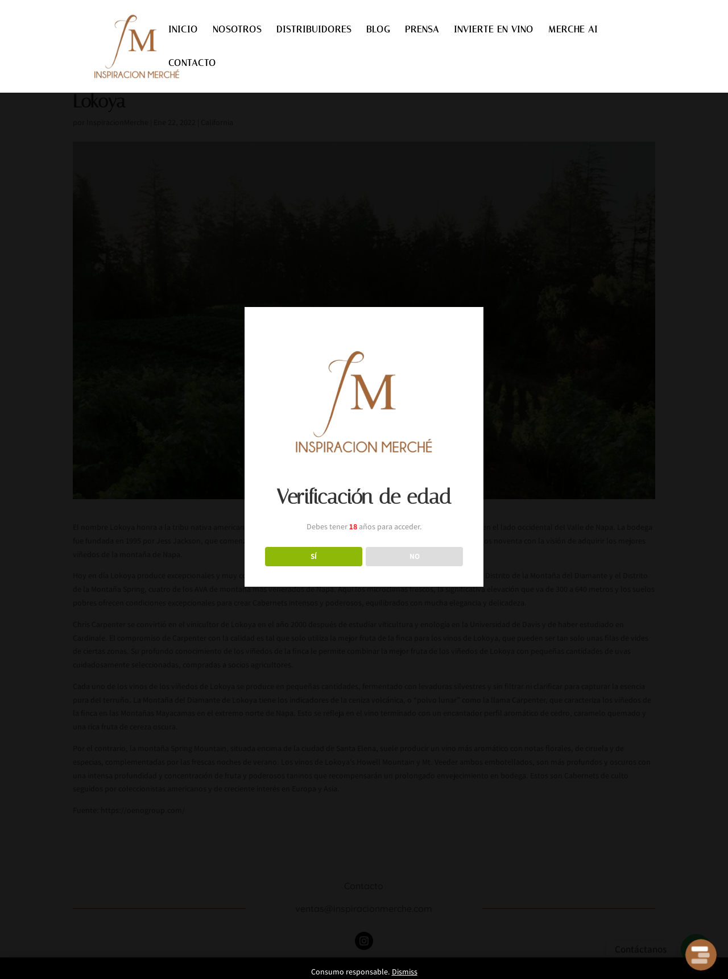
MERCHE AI (573, 30)
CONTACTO (192, 63)
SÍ (314, 556)
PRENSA (422, 30)
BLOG (378, 30)
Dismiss (404, 971)
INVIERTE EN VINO (493, 30)
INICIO (183, 30)
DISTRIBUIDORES (313, 30)
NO (415, 556)
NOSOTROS (237, 30)
